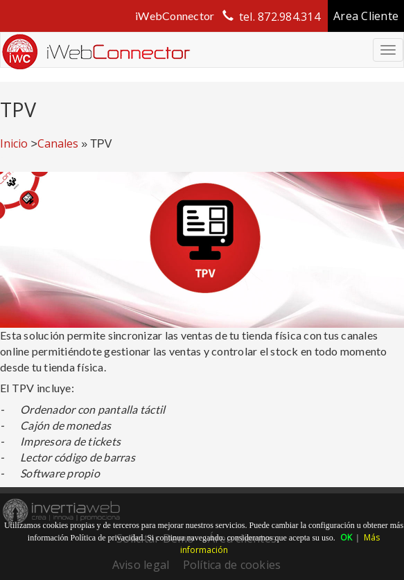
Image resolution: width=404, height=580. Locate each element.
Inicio (14, 143)
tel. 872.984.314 (279, 16)
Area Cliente (365, 16)
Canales (57, 143)
